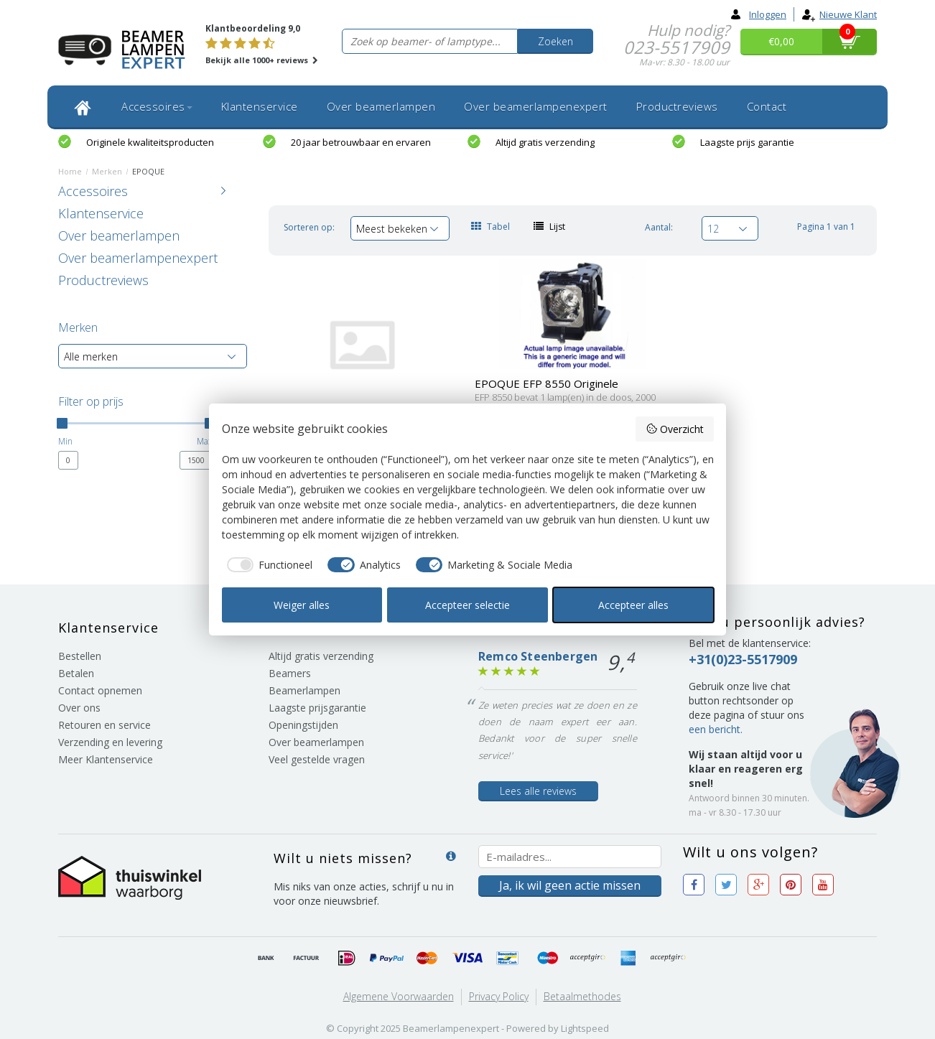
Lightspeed (585, 1028)
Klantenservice (259, 106)
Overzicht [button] (675, 429)
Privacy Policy (499, 996)
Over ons (79, 707)
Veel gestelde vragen (317, 759)
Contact (767, 106)
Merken (107, 171)
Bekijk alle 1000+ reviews (261, 60)
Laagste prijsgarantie (317, 707)
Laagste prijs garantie (747, 142)
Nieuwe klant (839, 14)
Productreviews (677, 106)
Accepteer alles (633, 605)
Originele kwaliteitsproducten (150, 142)
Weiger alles (302, 605)
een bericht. (716, 729)
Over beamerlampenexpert (536, 106)
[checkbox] (267, 565)
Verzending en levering (110, 742)
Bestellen (79, 656)
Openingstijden (303, 725)
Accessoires (156, 106)
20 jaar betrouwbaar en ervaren (361, 142)
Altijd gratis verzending (545, 142)
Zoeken (555, 41)
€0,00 (781, 41)
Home (70, 171)
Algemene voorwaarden (398, 996)
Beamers (290, 673)
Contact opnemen (100, 690)
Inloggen (758, 14)
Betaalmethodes (582, 996)
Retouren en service (104, 725)
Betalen (76, 673)
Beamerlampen (304, 690)
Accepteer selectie (467, 605)
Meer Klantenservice (105, 759)
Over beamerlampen (381, 106)
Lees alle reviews (538, 791)
